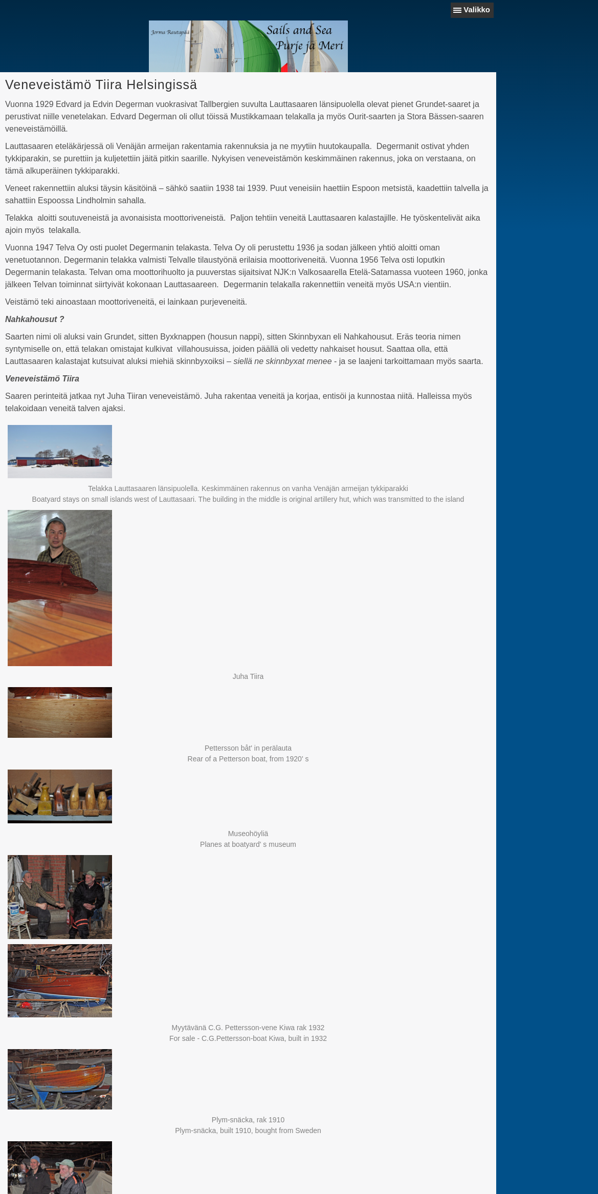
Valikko (476, 9)
